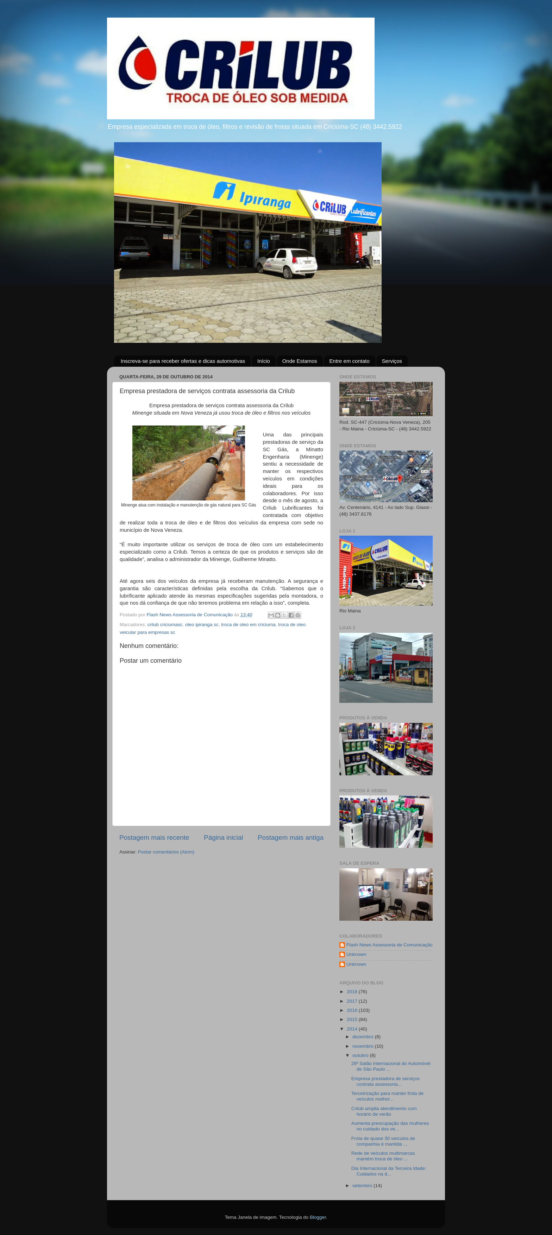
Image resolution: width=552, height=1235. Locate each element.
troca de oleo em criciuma (248, 624)
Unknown (356, 954)
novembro (363, 1046)
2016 (353, 1010)
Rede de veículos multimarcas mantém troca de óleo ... (383, 1156)
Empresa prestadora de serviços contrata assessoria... (385, 1081)
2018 (353, 991)
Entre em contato (350, 361)
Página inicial (223, 837)
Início (263, 361)
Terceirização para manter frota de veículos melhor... (387, 1096)
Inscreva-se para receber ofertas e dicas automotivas (183, 361)
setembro (363, 1185)
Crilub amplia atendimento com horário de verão (384, 1111)
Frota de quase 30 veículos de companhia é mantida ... (383, 1141)
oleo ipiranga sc (202, 624)
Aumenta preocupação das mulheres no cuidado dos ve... (390, 1126)
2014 (353, 1029)
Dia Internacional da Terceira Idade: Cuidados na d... (388, 1171)
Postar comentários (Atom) (166, 852)
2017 (353, 1001)
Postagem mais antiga (291, 837)
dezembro (363, 1036)
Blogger (318, 1217)
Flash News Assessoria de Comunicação (389, 944)
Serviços (392, 361)
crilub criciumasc (165, 624)
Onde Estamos (299, 361)
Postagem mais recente (154, 837)
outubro (361, 1055)
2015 (353, 1019)
